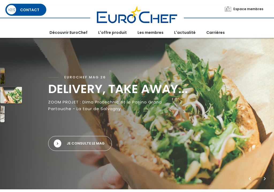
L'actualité (185, 32)
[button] (250, 178)
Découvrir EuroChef (68, 32)
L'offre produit (112, 32)
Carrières (215, 32)
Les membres (150, 32)
